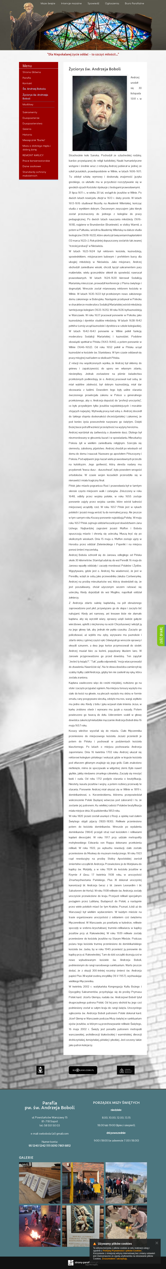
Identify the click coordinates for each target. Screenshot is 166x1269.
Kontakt (27, 83)
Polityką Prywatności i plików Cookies (122, 1250)
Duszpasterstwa (32, 123)
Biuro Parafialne (134, 3)
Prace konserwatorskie (36, 161)
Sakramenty (30, 112)
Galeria (27, 129)
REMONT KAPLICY (33, 155)
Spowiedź (93, 3)
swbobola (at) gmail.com (54, 1133)
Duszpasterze (31, 118)
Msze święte (48, 3)
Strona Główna (32, 72)
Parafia (27, 78)
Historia (27, 135)
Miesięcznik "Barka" (34, 140)
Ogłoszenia (112, 3)
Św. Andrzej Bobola (34, 89)
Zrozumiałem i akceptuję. (114, 1258)
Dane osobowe (32, 166)
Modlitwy (28, 104)
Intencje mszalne (71, 3)
